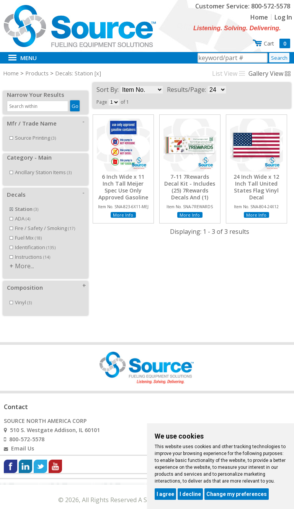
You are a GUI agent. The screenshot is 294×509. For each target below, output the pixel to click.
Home (259, 17)
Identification (33, 238)
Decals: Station (74, 73)
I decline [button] (190, 494)
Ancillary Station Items (41, 163)
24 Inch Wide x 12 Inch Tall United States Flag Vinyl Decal (256, 187)
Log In (283, 17)
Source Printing (33, 129)
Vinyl (21, 293)
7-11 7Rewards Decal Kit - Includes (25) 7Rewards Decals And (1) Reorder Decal (189, 190)
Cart (277, 43)
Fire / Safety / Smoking (42, 219)
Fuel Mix (26, 229)
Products (37, 73)
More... (24, 257)
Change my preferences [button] (236, 494)
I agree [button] (165, 494)
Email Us (22, 440)
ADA (20, 210)
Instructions (30, 248)
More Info (123, 215)
